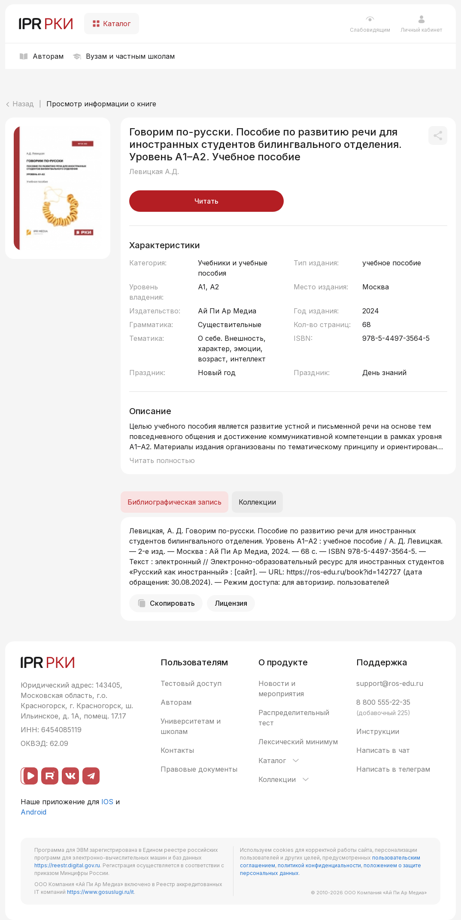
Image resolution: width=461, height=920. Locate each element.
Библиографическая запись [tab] (174, 502)
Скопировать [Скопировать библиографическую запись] (166, 603)
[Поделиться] (437, 135)
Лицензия (231, 603)
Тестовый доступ (191, 683)
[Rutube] (49, 776)
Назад (19, 103)
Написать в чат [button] (383, 750)
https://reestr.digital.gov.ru (67, 865)
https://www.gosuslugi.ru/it (100, 892)
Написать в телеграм (393, 769)
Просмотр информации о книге (101, 103)
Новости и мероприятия (281, 688)
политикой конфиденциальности (319, 865)
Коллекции (284, 779)
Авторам (176, 702)
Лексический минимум (298, 741)
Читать (206, 201)
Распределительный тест (293, 717)
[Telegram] (91, 776)
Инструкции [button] (377, 731)
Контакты (177, 750)
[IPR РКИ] (46, 23)
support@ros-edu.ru (389, 683)
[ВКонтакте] (70, 776)
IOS (107, 801)
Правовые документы (199, 769)
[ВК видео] (29, 776)
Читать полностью (162, 460)
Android (33, 812)
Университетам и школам (191, 726)
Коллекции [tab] (257, 502)
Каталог (279, 760)
